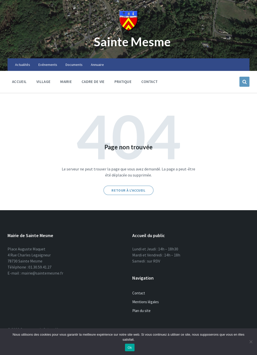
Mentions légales (145, 301)
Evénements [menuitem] (47, 64)
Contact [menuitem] (149, 81)
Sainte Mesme (132, 41)
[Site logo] (128, 30)
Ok (129, 347)
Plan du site (141, 310)
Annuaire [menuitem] (97, 64)
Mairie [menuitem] (66, 81)
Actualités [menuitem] (22, 64)
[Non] (250, 341)
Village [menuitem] (43, 81)
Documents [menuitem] (74, 64)
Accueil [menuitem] (19, 81)
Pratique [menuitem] (123, 81)
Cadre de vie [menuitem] (93, 81)
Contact (138, 293)
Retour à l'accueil (128, 190)
